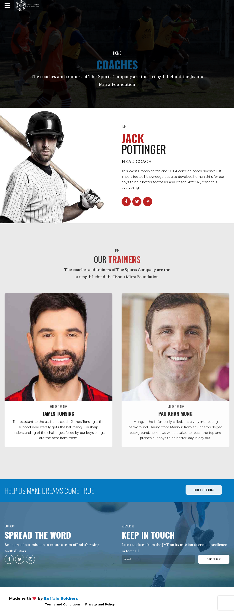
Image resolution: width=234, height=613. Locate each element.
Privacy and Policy (100, 604)
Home (117, 53)
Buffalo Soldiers (61, 598)
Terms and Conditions (63, 604)
